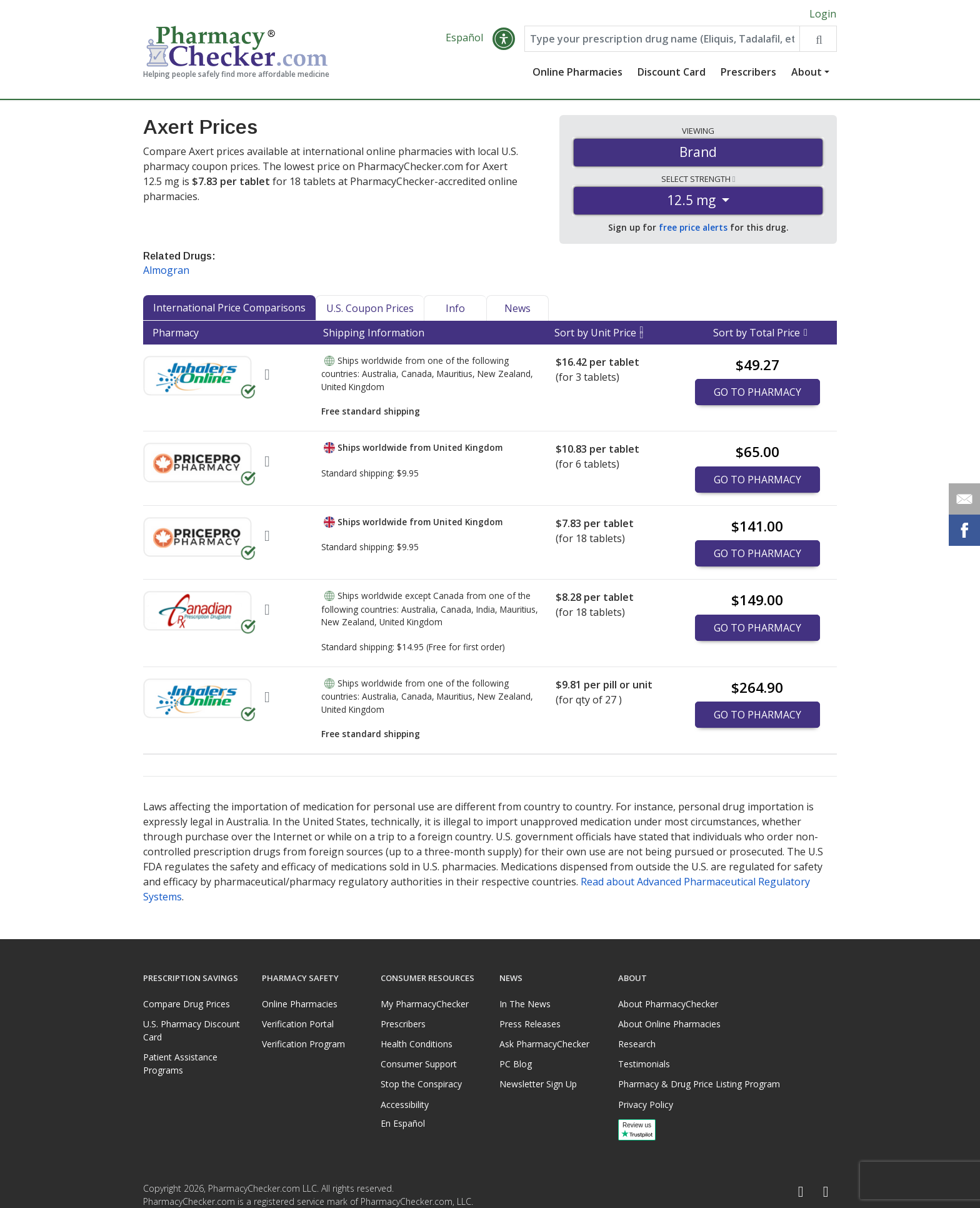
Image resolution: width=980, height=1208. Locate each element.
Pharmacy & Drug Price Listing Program (699, 1084)
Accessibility (405, 1104)
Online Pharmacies (577, 72)
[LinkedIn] (826, 1192)
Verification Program (303, 1044)
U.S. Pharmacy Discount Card (191, 1030)
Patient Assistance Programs (180, 1063)
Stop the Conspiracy (421, 1084)
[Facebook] (800, 1192)
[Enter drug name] (662, 38)
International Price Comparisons (229, 308)
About (806, 72)
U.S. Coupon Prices (370, 308)
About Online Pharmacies (669, 1024)
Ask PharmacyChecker (544, 1044)
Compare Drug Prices (186, 1004)
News (517, 308)
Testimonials (644, 1064)
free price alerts (693, 227)
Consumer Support (419, 1064)
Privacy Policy (645, 1104)
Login (822, 14)
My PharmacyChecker (425, 1004)
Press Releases (530, 1024)
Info (455, 308)
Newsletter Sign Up (538, 1084)
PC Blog (515, 1064)
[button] (503, 39)
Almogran (166, 270)
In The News (525, 1004)
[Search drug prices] (817, 38)
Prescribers (748, 72)
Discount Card (672, 72)
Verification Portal (298, 1024)
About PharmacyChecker (668, 1004)
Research (637, 1044)
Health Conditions (416, 1044)
